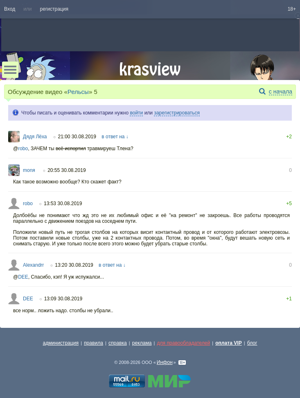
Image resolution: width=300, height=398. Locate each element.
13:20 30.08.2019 (74, 265)
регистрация (54, 9)
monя (29, 170)
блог (252, 343)
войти (136, 113)
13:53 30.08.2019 (63, 203)
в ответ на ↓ (115, 137)
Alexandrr (33, 265)
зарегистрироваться (177, 113)
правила (93, 343)
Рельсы (78, 91)
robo (23, 148)
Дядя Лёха (35, 137)
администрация (61, 343)
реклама (142, 343)
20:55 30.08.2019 (66, 170)
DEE (23, 277)
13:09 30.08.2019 (63, 299)
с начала (280, 91)
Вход (9, 9)
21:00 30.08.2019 (77, 137)
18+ (292, 9)
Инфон (165, 362)
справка (117, 343)
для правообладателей (183, 343)
